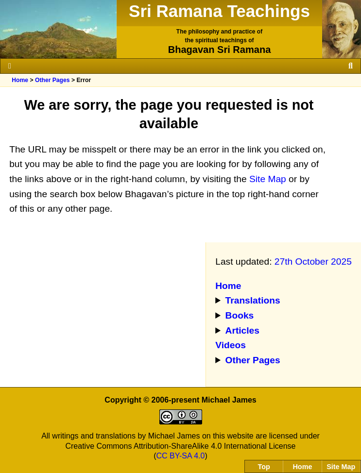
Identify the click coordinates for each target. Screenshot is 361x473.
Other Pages (52, 80)
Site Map (267, 179)
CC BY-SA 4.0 (180, 456)
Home (20, 80)
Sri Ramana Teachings (219, 10)
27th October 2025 (313, 261)
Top (264, 467)
